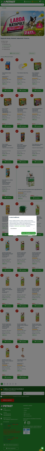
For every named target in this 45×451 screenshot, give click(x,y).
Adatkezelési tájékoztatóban (20, 226)
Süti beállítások (13, 228)
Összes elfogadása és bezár (28, 233)
